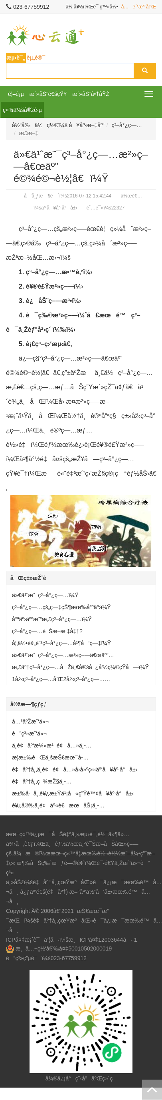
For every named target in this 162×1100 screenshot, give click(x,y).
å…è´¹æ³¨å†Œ (138, 7)
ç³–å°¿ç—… (127, 125)
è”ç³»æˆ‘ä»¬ (29, 733)
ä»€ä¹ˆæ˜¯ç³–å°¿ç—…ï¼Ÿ (45, 595)
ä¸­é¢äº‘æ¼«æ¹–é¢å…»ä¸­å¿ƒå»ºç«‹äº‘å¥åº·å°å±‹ (49, 747)
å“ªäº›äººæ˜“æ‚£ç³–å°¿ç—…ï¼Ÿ (52, 619)
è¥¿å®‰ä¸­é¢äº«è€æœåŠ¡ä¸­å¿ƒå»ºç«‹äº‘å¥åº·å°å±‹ (55, 807)
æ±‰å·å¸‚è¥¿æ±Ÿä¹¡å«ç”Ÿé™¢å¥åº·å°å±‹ (73, 793)
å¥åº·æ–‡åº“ (87, 125)
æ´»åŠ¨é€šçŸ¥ (48, 94)
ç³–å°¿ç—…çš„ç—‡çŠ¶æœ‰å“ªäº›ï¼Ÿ (61, 607)
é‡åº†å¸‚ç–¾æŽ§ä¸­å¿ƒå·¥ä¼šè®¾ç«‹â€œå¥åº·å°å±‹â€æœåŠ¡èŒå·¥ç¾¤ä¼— (81, 783)
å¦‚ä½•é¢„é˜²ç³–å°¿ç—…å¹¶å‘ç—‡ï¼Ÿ (61, 643)
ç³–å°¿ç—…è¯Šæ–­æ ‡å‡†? (47, 631)
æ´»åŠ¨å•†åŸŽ (90, 94)
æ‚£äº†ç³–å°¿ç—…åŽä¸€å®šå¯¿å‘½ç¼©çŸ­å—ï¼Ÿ (80, 667)
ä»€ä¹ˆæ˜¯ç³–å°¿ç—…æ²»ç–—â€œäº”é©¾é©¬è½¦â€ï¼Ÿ (60, 657)
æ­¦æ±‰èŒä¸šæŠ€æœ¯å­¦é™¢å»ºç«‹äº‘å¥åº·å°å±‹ (47, 759)
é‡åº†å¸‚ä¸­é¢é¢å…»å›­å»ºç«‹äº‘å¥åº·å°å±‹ (74, 769)
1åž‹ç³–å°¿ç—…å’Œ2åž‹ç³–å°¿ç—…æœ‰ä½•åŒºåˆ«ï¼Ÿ (58, 681)
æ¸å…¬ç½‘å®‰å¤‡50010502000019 (64, 948)
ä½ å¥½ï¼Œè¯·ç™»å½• (92, 7)
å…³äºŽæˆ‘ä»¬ (30, 721)
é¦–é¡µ (16, 94)
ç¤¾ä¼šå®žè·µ (22, 110)
